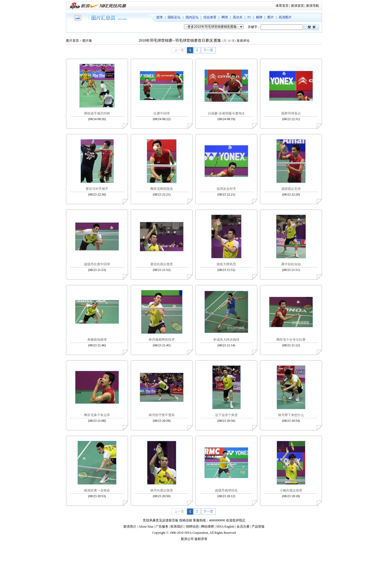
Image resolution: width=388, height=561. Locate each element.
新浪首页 (297, 6)
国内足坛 (192, 17)
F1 (249, 17)
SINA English (225, 526)
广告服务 (161, 526)
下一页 (208, 50)
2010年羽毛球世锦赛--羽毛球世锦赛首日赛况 (175, 41)
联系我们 (177, 526)
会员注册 (243, 526)
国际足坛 (174, 17)
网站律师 (207, 526)
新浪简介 (129, 526)
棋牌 (259, 17)
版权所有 (201, 539)
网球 (224, 17)
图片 (270, 17)
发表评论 (243, 41)
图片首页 (72, 41)
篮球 (159, 17)
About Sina (145, 526)
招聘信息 (192, 526)
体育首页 (282, 6)
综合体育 (209, 17)
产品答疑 (258, 526)
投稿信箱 (185, 520)
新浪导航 (312, 6)
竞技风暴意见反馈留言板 (160, 520)
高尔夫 (237, 17)
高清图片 (285, 17)
